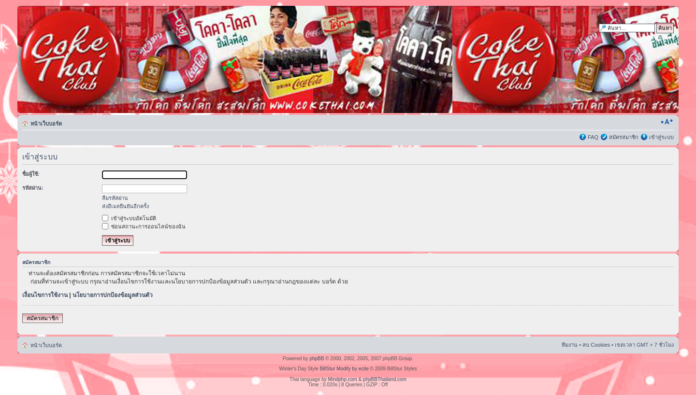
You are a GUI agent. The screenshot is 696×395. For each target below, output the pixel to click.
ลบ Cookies (596, 345)
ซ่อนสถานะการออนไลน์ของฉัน (144, 226)
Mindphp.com (342, 379)
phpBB (316, 358)
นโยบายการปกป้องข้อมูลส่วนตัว (112, 295)
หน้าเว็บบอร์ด (46, 124)
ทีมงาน (570, 345)
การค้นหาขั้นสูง (656, 38)
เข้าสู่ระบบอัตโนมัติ (129, 218)
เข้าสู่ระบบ (661, 137)
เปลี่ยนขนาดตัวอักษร (667, 121)
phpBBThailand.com (384, 379)
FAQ (593, 137)
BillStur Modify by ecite (344, 368)
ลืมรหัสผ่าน (115, 198)
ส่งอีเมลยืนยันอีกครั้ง (125, 206)
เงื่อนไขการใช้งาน (45, 295)
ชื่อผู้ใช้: (31, 174)
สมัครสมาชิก (623, 137)
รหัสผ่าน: (33, 188)
